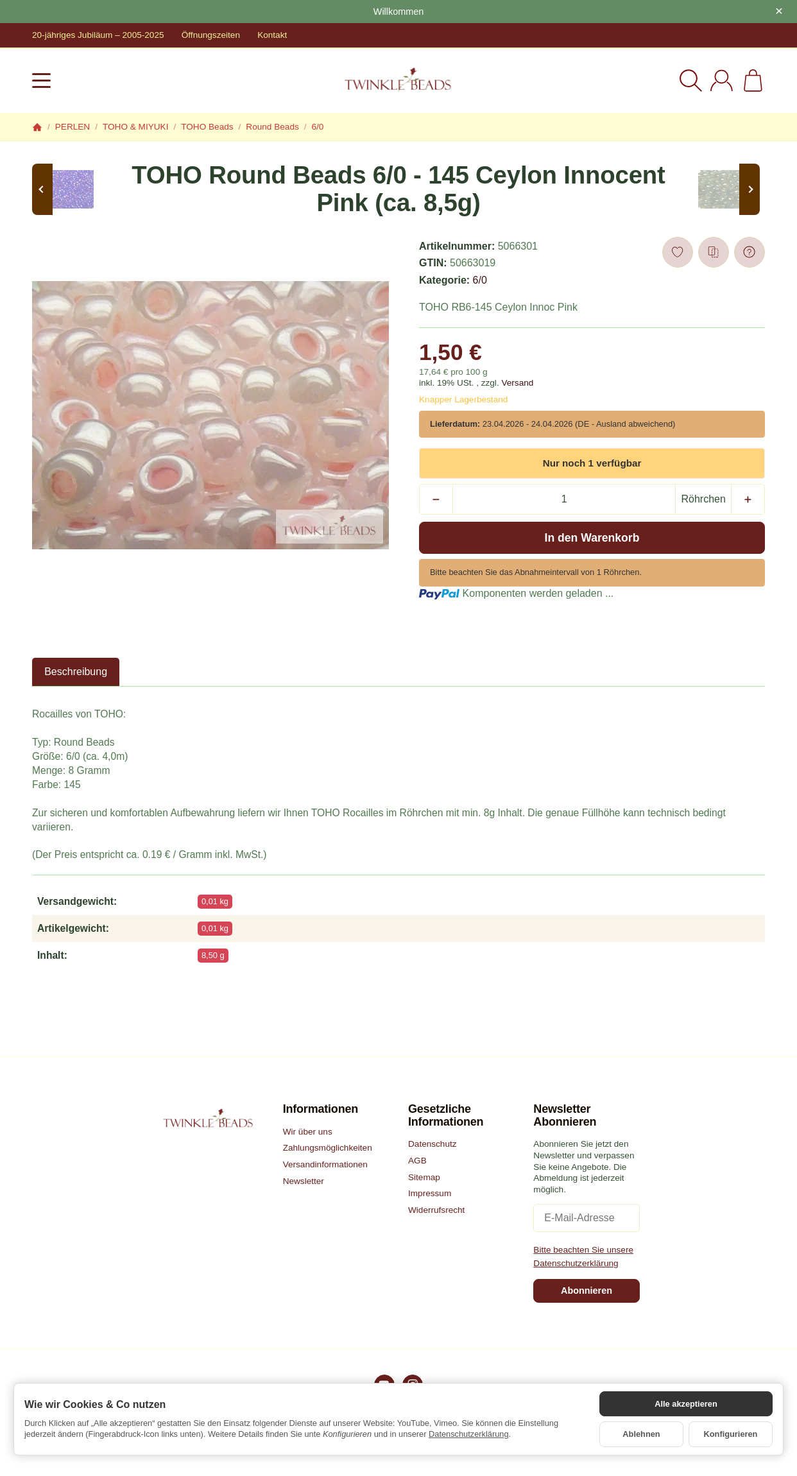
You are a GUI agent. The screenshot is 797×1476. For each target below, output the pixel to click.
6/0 (480, 280)
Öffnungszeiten (211, 35)
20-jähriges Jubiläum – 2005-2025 (98, 35)
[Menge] (564, 499)
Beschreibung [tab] (75, 671)
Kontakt (272, 35)
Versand (517, 383)
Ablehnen (641, 1434)
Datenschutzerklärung (468, 1434)
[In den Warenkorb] (592, 538)
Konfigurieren (731, 1434)
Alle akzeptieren (686, 1404)
